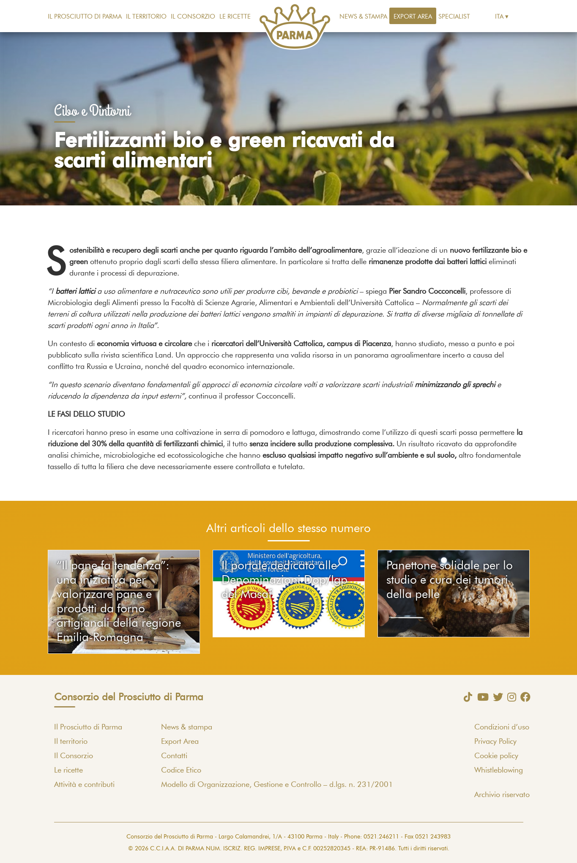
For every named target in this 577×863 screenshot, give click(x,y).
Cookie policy (496, 756)
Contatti (174, 756)
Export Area (413, 17)
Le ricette (235, 17)
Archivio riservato (502, 795)
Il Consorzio (193, 17)
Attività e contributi (84, 785)
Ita (499, 17)
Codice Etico (181, 770)
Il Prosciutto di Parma (85, 17)
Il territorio (146, 17)
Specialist (454, 17)
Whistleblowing (498, 770)
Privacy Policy (495, 742)
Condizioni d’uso (501, 727)
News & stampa (363, 17)
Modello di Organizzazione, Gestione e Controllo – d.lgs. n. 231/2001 (277, 785)
